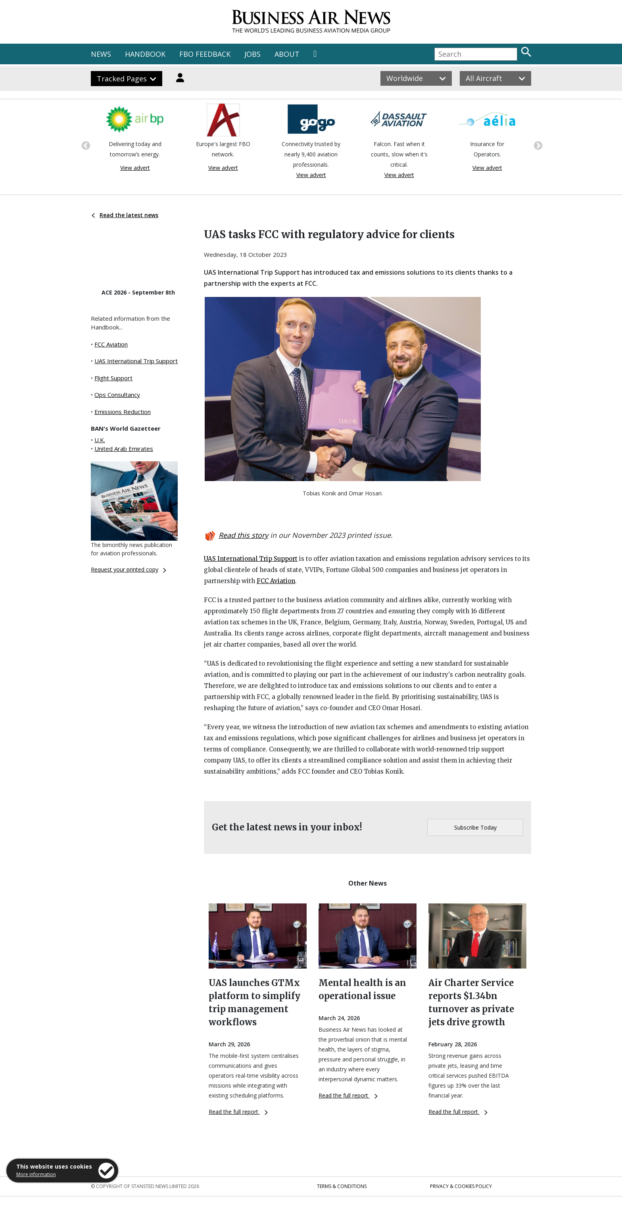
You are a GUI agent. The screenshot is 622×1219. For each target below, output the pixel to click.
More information (36, 1174)
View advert (135, 167)
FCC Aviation (111, 344)
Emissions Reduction (122, 412)
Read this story (243, 535)
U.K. (99, 440)
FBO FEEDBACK (204, 54)
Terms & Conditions (342, 1186)
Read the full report (238, 1111)
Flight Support (113, 378)
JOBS (252, 54)
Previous (85, 145)
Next (537, 145)
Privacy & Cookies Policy (461, 1186)
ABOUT (287, 54)
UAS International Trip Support (136, 361)
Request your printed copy (128, 569)
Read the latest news (125, 215)
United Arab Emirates (123, 449)
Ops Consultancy (117, 395)
